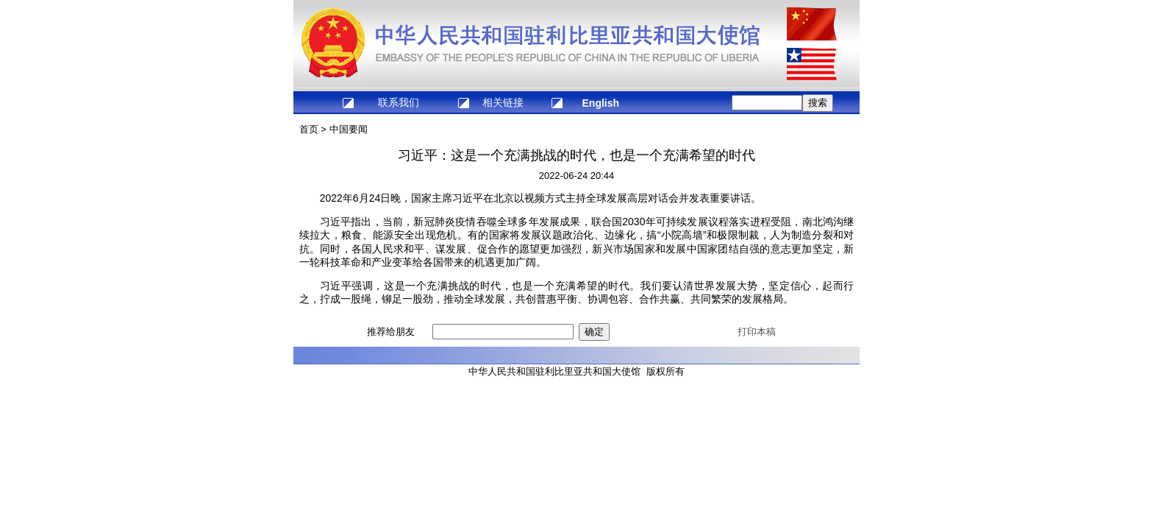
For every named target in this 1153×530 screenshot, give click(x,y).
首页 (308, 129)
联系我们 (398, 102)
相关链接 (503, 102)
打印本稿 (757, 331)
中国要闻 (348, 129)
